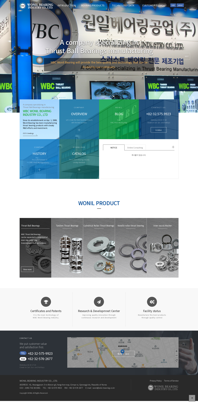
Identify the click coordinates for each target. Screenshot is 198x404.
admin (180, 5)
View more (27, 234)
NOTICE (113, 147)
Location (158, 130)
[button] (186, 56)
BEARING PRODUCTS (92, 5)
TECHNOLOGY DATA (123, 5)
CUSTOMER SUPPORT (154, 5)
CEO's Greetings (28, 133)
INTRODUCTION (66, 5)
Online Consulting (135, 147)
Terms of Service (171, 380)
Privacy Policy (155, 380)
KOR (173, 5)
